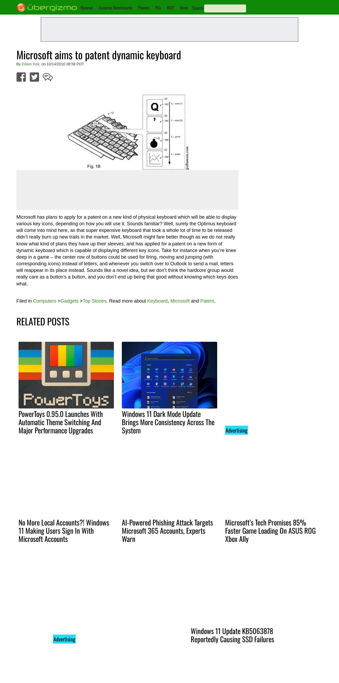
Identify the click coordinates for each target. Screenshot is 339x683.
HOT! (170, 8)
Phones (143, 8)
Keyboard (157, 301)
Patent (207, 301)
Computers (44, 301)
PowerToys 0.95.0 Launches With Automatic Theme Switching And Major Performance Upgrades (61, 421)
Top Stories (94, 301)
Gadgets (69, 301)
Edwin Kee (30, 64)
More (184, 8)
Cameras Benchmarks (115, 8)
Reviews (87, 8)
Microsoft (180, 301)
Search (197, 8)
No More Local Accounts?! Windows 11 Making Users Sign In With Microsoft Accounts (64, 530)
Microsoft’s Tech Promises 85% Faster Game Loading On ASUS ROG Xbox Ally (270, 530)
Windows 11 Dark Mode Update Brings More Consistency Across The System (168, 421)
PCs (158, 8)
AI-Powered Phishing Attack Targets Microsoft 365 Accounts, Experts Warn (167, 530)
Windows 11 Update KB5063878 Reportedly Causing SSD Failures (232, 635)
